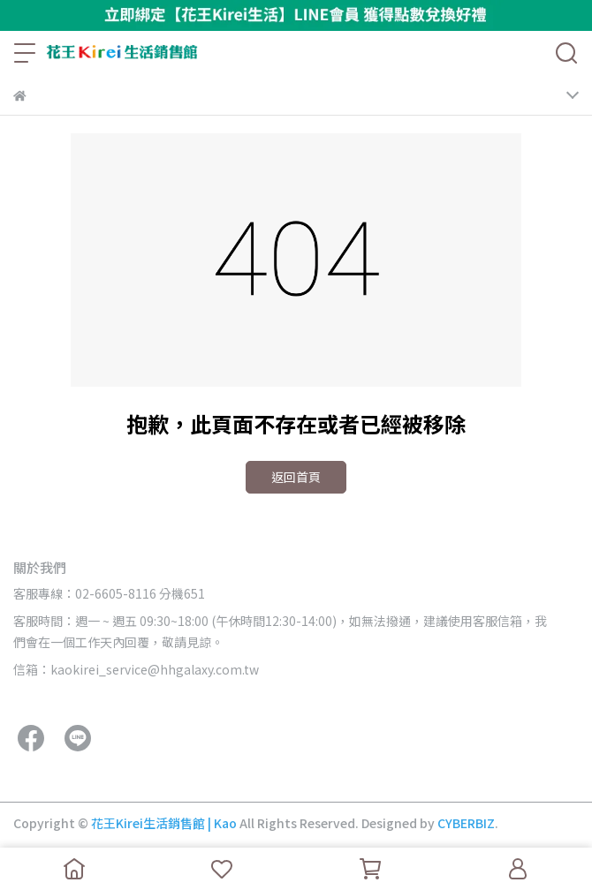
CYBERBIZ (466, 823)
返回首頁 (296, 477)
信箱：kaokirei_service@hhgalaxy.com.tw (136, 669)
